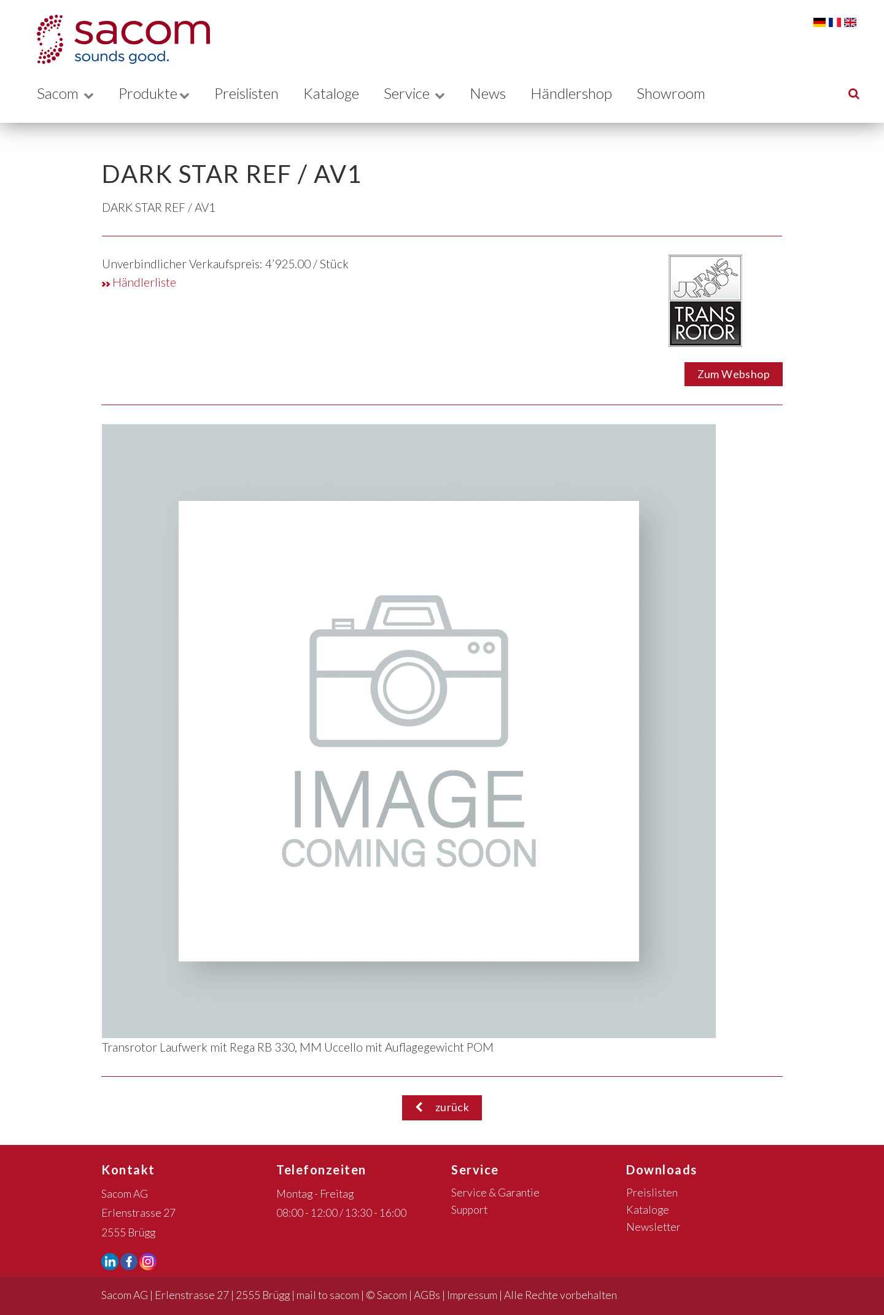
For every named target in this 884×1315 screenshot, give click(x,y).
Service (425, 93)
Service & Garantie (495, 1192)
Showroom (686, 93)
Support (469, 1209)
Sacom (65, 93)
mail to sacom (328, 1295)
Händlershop (585, 93)
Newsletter (653, 1226)
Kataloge (340, 93)
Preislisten (252, 93)
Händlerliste (139, 282)
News (500, 93)
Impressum (472, 1295)
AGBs (427, 1295)
